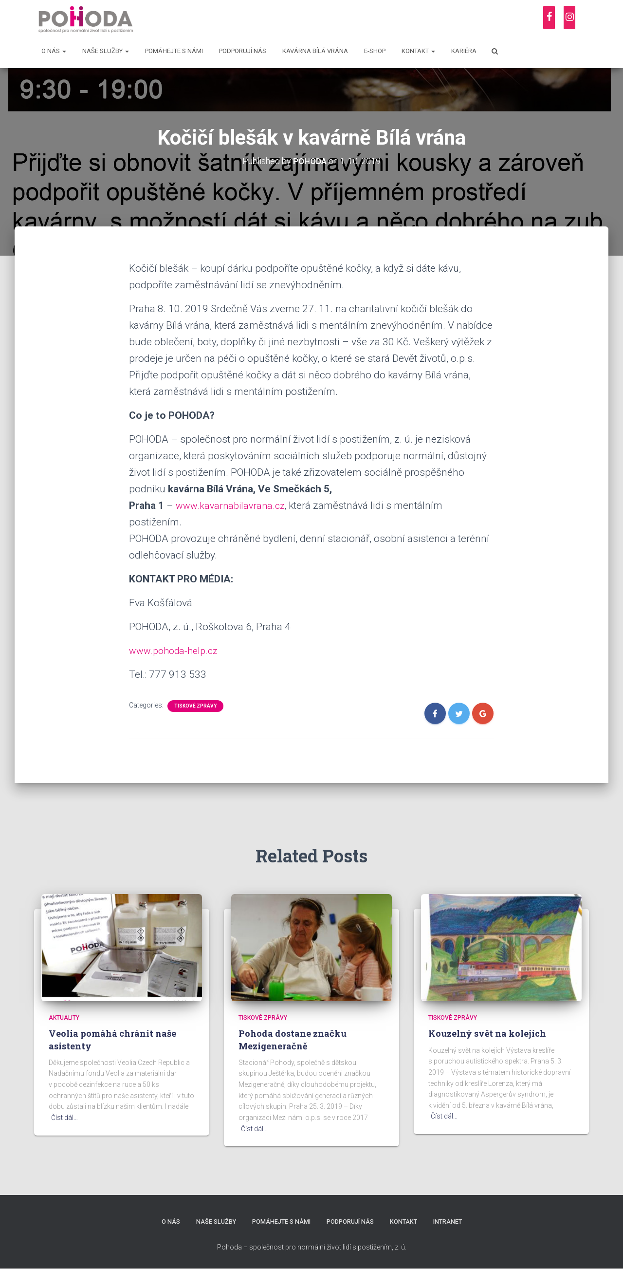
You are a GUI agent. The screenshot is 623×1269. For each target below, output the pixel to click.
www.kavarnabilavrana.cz (233, 505)
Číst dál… (64, 1117)
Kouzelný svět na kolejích (487, 1033)
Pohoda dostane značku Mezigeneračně (292, 1039)
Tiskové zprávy (195, 706)
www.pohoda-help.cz (177, 650)
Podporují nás (242, 51)
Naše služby (105, 51)
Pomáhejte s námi (174, 51)
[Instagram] (569, 17)
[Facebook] (549, 17)
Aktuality (64, 1017)
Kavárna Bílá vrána (315, 51)
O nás (53, 51)
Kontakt (418, 51)
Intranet (450, 1222)
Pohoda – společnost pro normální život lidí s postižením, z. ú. (311, 1247)
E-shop (374, 51)
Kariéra (463, 51)
